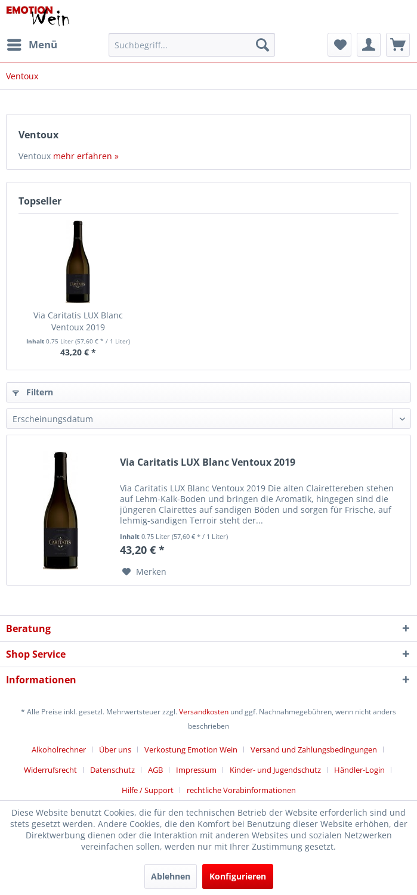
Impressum (196, 769)
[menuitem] (31, 45)
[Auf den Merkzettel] (144, 572)
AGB (155, 769)
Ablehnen (170, 876)
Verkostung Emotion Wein (190, 749)
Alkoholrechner (59, 749)
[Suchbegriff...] (192, 45)
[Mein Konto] (369, 45)
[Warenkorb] (398, 45)
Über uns (115, 749)
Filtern (33, 392)
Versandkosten (203, 712)
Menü (32, 43)
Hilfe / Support (148, 790)
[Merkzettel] (339, 45)
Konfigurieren (237, 876)
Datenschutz (112, 769)
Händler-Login (359, 769)
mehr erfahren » (86, 156)
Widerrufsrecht (50, 769)
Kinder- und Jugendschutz (275, 769)
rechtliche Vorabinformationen (241, 790)
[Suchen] (262, 45)
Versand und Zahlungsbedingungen (314, 749)
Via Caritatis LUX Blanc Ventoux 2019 (78, 321)
